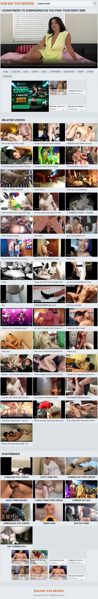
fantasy (8, 76)
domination (56, 71)
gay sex (17, 71)
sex (45, 71)
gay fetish (70, 71)
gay (6, 71)
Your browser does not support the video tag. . (49, 41)
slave (91, 71)
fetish (36, 71)
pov (26, 71)
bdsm (81, 71)
